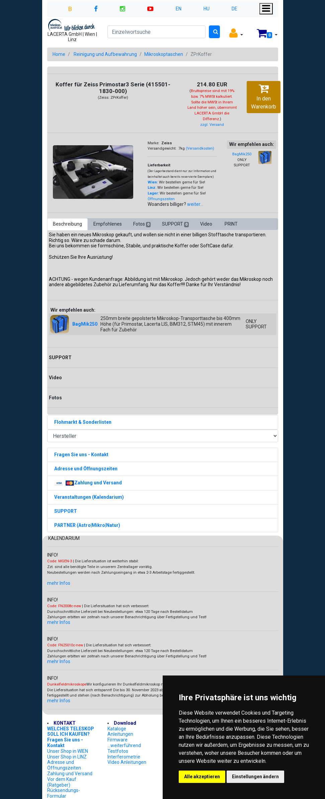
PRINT (231, 224)
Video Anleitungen (126, 762)
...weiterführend (124, 745)
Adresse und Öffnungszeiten (64, 765)
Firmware (117, 739)
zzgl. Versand (212, 125)
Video (206, 224)
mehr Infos (58, 583)
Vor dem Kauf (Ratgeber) (61, 782)
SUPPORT (175, 224)
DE (234, 8)
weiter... (195, 204)
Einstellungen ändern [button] (255, 776)
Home (59, 54)
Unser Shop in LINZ (67, 757)
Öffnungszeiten (161, 199)
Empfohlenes (107, 224)
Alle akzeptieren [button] (202, 776)
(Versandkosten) (200, 148)
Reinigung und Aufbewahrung (105, 54)
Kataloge (116, 728)
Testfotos (117, 751)
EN (178, 8)
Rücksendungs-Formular (63, 793)
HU (207, 8)
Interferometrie (123, 757)
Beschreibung (67, 224)
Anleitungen (120, 734)
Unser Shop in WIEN (67, 751)
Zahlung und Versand (69, 773)
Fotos (142, 224)
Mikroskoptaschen (163, 54)
